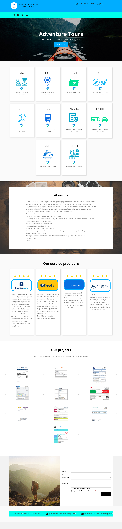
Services (92, 4)
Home (77, 4)
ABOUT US (100, 4)
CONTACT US (84, 4)
